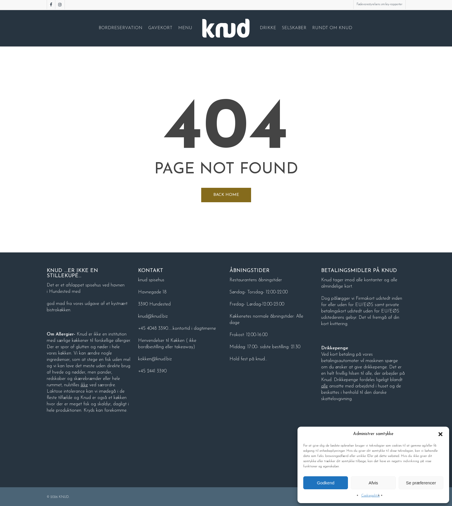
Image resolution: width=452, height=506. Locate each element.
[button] (440, 434)
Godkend (325, 482)
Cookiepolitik (370, 495)
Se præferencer (421, 482)
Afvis (373, 482)
